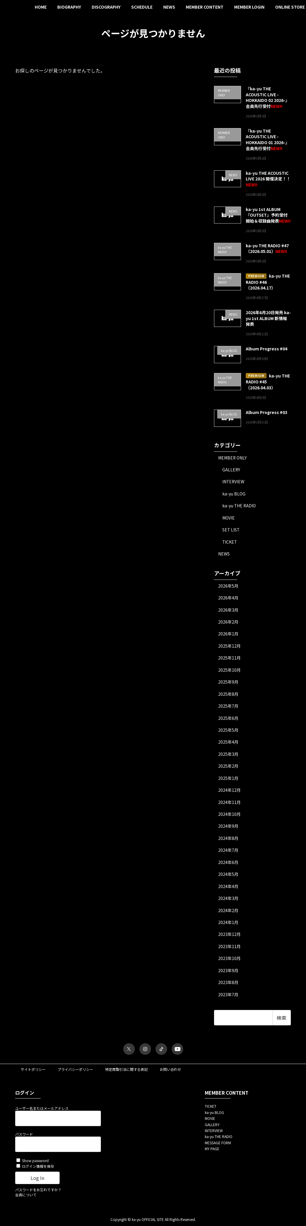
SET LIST (231, 530)
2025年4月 (228, 743)
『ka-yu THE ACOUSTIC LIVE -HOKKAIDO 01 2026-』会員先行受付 (267, 139)
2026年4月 (228, 598)
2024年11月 (229, 803)
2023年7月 (228, 996)
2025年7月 (228, 707)
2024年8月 (228, 839)
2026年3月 (228, 610)
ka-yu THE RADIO (239, 506)
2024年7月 (228, 851)
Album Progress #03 (266, 412)
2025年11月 (229, 658)
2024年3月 (228, 900)
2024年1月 (228, 924)
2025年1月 (228, 779)
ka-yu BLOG (233, 494)
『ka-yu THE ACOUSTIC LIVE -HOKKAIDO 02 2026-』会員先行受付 (267, 97)
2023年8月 (228, 984)
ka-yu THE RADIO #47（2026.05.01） (267, 248)
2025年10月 (229, 670)
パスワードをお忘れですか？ (38, 1191)
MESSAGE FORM (218, 1144)
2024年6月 (228, 863)
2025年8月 (228, 695)
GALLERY (231, 470)
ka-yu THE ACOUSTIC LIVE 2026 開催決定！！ (268, 176)
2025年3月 (228, 755)
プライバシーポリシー (75, 1071)
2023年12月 (229, 936)
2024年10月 (229, 815)
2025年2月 (228, 767)
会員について (26, 1196)
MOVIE (228, 518)
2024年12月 (229, 791)
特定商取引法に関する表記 (126, 1071)
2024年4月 (228, 888)
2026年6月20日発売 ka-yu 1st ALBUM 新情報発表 (268, 318)
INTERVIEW (233, 481)
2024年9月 (228, 827)
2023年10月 (229, 960)
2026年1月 (228, 634)
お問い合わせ (170, 1071)
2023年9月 (228, 972)
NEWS (224, 554)
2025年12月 (229, 646)
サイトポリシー (33, 1071)
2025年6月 (228, 719)
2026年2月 (228, 622)
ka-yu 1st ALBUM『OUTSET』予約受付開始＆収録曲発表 (267, 215)
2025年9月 (228, 683)
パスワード (24, 1136)
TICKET (229, 542)
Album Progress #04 (266, 349)
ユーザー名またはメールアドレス (42, 1110)
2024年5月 (228, 876)
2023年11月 (229, 948)
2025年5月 (228, 731)
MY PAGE (212, 1150)
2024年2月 (228, 912)
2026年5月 (228, 586)
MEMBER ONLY (232, 457)
